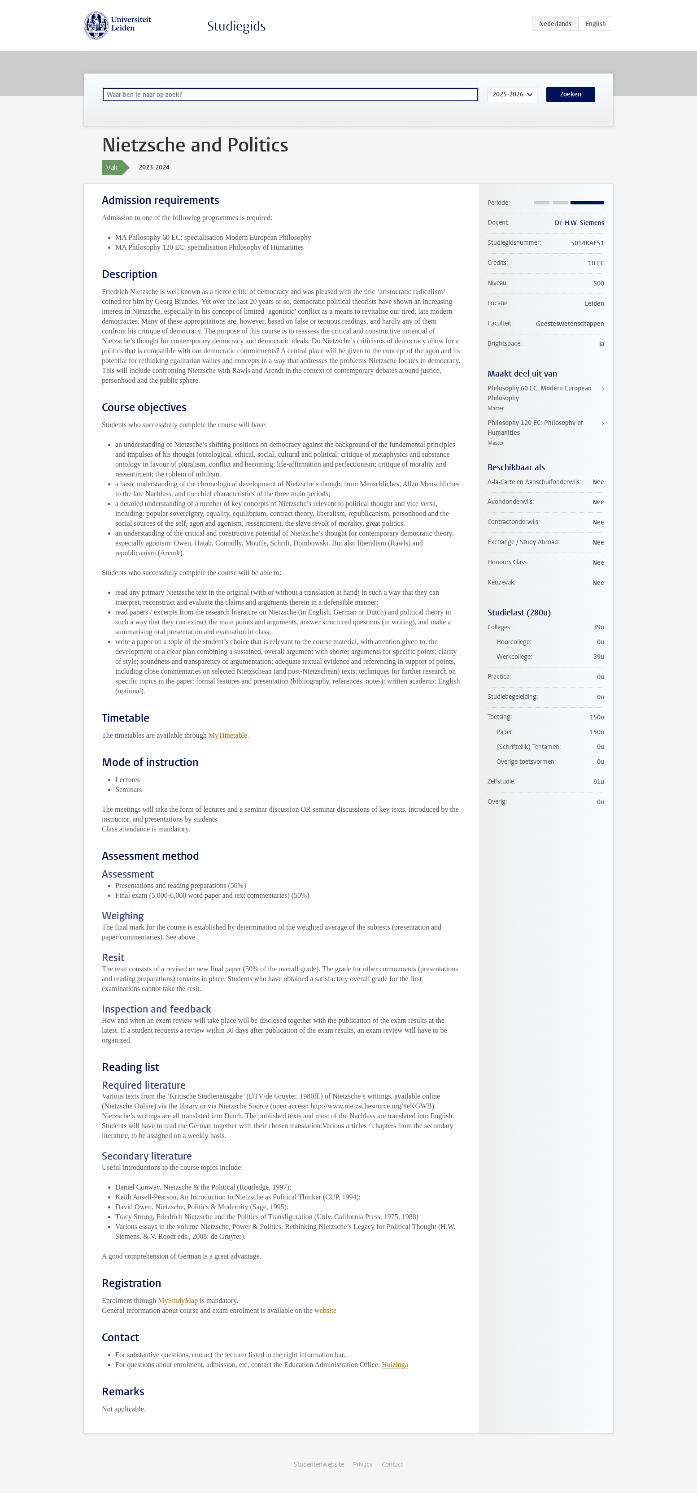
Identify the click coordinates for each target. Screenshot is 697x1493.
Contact (392, 1464)
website (325, 1310)
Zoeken (570, 94)
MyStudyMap (178, 1300)
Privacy (363, 1464)
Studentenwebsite (319, 1464)
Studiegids (236, 26)
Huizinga (395, 1364)
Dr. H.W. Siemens (579, 223)
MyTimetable (228, 735)
